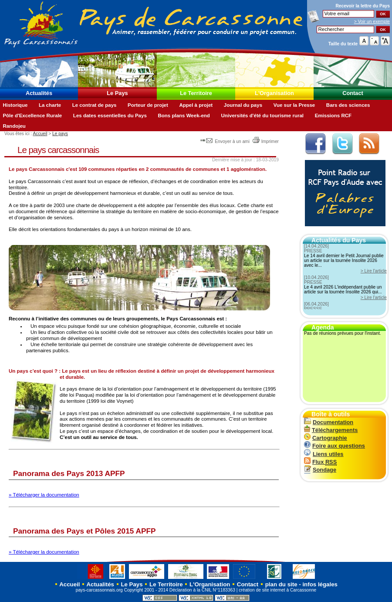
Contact (352, 93)
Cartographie (325, 438)
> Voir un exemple (372, 21)
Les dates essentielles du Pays (110, 115)
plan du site (281, 584)
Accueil (40, 133)
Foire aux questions (334, 445)
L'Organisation (274, 93)
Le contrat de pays (94, 105)
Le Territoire (196, 93)
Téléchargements (331, 430)
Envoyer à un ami (225, 141)
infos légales (320, 584)
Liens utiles (323, 454)
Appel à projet (196, 105)
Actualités (39, 93)
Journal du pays (243, 105)
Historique (15, 105)
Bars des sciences (348, 105)
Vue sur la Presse (294, 105)
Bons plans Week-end (184, 115)
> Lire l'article (374, 271)
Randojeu (14, 126)
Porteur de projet (148, 105)
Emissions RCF (333, 115)
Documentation (328, 422)
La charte (50, 105)
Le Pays (117, 93)
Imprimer (265, 141)
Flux (320, 462)
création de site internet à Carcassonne (277, 590)
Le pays (60, 133)
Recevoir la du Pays (362, 5)
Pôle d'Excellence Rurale (32, 115)
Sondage (320, 469)
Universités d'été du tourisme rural (262, 115)
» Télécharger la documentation (44, 494)
